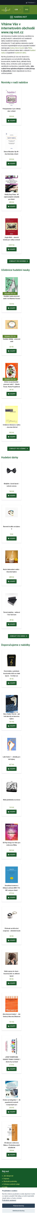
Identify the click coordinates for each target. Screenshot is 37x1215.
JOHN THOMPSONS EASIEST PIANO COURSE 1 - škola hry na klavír (11, 1059)
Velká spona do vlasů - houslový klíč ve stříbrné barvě (12, 973)
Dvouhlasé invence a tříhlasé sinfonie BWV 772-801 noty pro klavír (11, 888)
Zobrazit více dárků (18, 636)
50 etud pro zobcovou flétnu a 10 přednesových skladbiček (11, 1145)
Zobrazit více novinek (18, 261)
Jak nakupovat (8, 1176)
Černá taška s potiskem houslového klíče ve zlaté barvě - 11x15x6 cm (11, 673)
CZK (18, 9)
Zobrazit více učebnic (18, 448)
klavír (17, 48)
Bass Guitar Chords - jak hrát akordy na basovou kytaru (11, 716)
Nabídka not (18, 17)
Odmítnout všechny (18, 1210)
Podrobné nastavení (9, 1200)
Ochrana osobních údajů (11, 1184)
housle (21, 48)
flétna (30, 48)
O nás (5, 1187)
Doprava (6, 1179)
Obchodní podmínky (10, 1181)
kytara (12, 48)
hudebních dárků (20, 53)
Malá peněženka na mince (11, 800)
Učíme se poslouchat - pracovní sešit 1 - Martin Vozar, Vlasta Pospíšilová (11, 384)
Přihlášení (31, 3)
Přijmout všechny (18, 1205)
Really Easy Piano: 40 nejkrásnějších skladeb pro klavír (11, 197)
